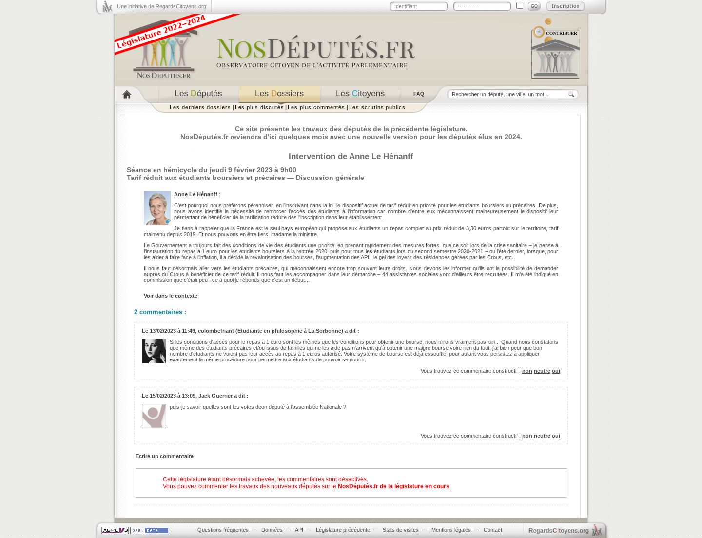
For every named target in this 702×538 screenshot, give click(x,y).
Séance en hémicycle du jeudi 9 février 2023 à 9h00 (211, 170)
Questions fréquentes (223, 530)
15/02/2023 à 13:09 (172, 396)
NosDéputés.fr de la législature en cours (393, 486)
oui (556, 371)
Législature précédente (343, 530)
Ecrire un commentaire (165, 456)
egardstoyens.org (558, 530)
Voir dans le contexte (170, 296)
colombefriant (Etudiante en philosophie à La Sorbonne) (270, 331)
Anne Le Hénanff (195, 194)
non (527, 371)
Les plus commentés (316, 107)
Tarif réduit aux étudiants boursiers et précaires (206, 177)
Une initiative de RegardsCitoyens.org (161, 6)
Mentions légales (451, 530)
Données (272, 530)
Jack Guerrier (215, 396)
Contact (493, 530)
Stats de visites (401, 530)
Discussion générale (330, 177)
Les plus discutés (259, 107)
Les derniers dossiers (200, 107)
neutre (542, 371)
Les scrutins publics (377, 107)
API (299, 530)
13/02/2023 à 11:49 (172, 331)
